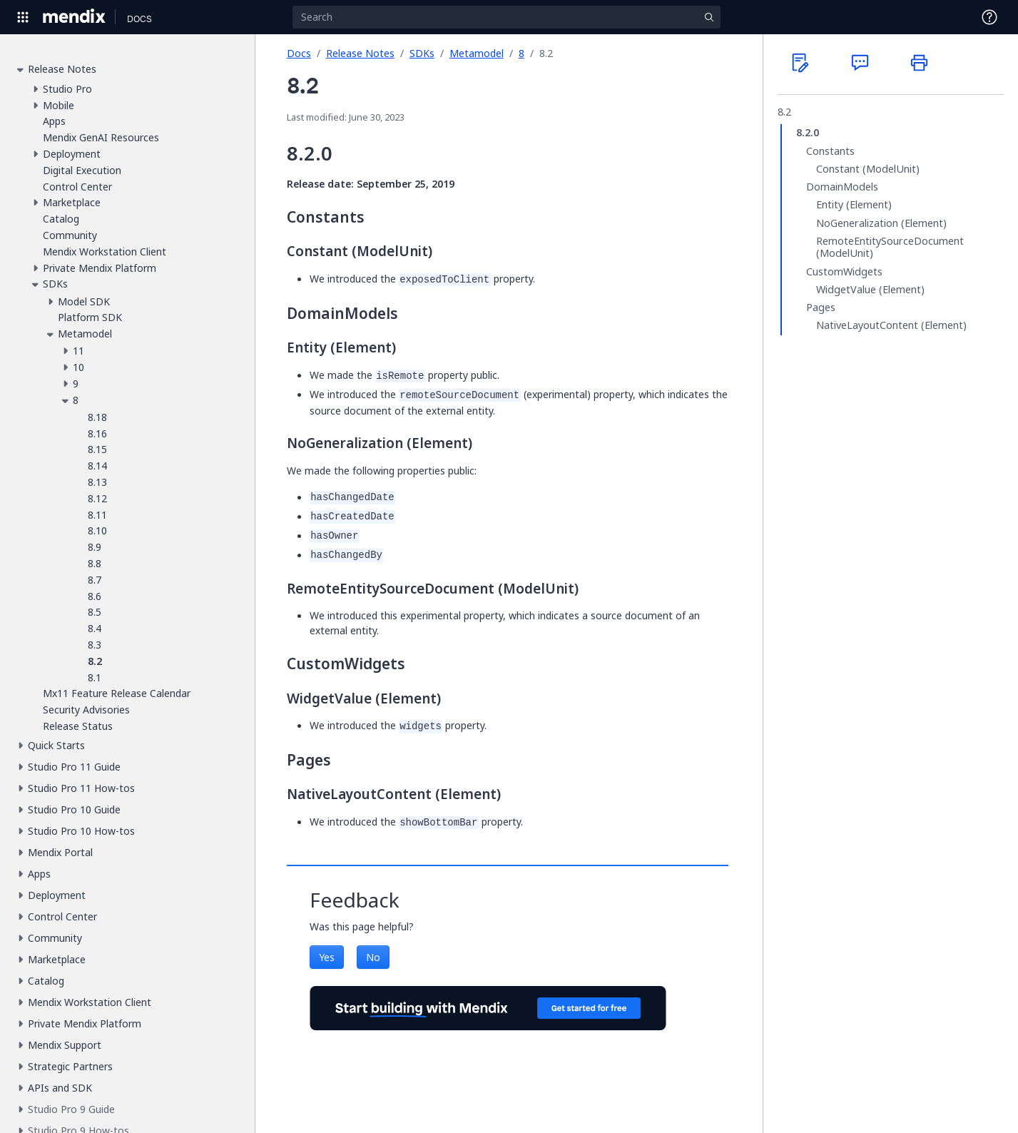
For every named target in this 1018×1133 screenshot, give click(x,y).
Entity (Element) (854, 205)
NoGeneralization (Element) (881, 223)
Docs (299, 53)
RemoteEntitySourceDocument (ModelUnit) (890, 247)
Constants (830, 151)
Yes (327, 957)
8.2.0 (807, 133)
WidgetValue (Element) (870, 290)
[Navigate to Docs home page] (139, 17)
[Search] (506, 17)
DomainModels (842, 187)
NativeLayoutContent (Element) (891, 325)
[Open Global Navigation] (22, 17)
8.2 (784, 112)
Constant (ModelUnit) (868, 169)
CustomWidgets (844, 272)
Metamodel (476, 53)
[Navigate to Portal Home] (74, 17)
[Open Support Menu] (989, 17)
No (373, 957)
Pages (820, 307)
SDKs (421, 53)
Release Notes (360, 53)
